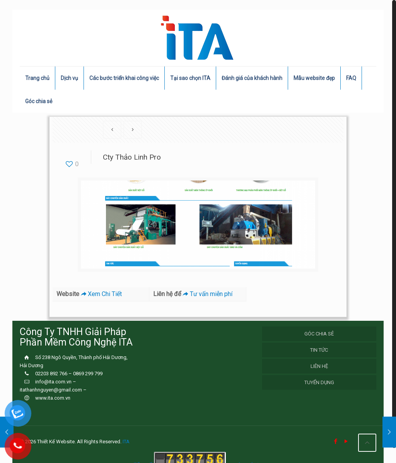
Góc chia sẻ (319, 334)
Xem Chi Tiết (100, 294)
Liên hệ (319, 366)
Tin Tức (319, 350)
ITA (126, 441)
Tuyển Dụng (319, 382)
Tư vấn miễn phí (206, 294)
